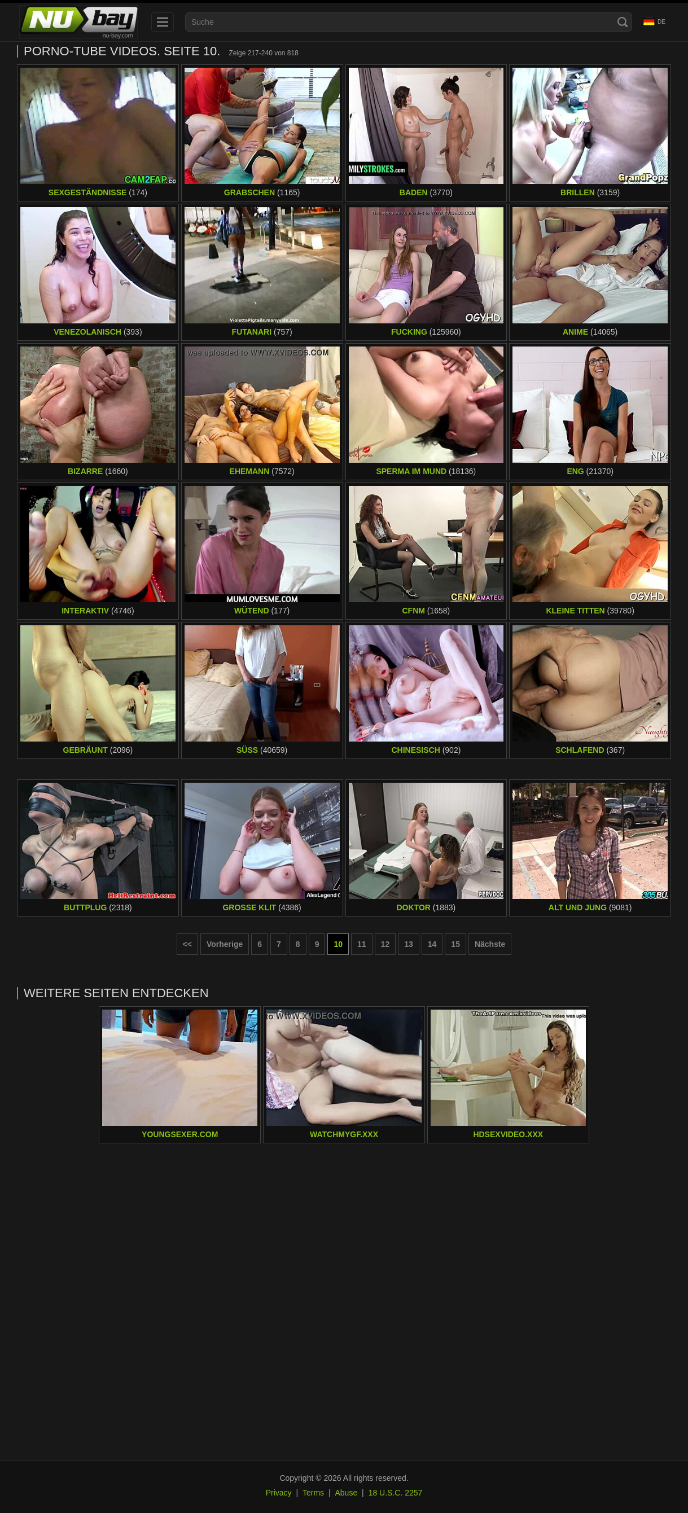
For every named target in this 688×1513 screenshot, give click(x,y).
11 (361, 944)
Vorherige (225, 944)
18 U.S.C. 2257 (396, 1492)
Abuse (346, 1492)
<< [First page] (187, 944)
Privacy (279, 1492)
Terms (313, 1492)
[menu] (162, 22)
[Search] (622, 22)
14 (432, 944)
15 (455, 944)
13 (408, 944)
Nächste (490, 944)
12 (385, 944)
